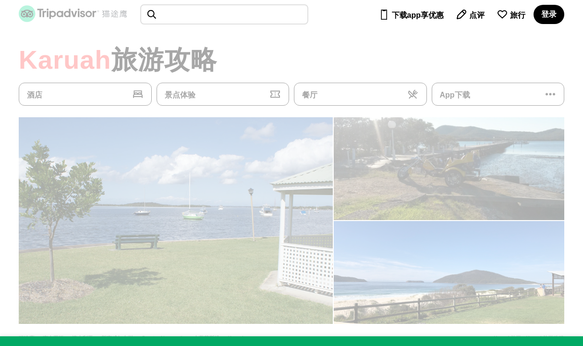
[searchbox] (224, 14)
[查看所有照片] (176, 220)
